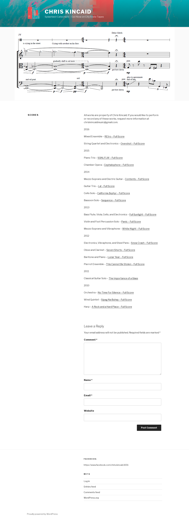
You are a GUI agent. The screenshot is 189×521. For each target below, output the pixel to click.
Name (88, 380)
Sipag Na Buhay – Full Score (116, 299)
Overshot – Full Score (133, 143)
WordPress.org (91, 497)
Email (88, 395)
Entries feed (90, 486)
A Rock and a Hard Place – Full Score (112, 306)
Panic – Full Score (131, 221)
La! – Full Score (106, 186)
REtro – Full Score (114, 136)
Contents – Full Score (137, 179)
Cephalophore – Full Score (119, 164)
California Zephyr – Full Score (113, 193)
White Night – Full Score (136, 228)
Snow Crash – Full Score (144, 243)
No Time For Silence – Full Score (116, 292)
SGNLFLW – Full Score (110, 157)
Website (89, 410)
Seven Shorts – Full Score (120, 250)
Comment (90, 339)
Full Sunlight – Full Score (142, 214)
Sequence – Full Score (113, 200)
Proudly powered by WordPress (42, 514)
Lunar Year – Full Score (120, 257)
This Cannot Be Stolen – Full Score (125, 264)
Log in (87, 481)
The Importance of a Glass (123, 278)
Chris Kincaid (68, 11)
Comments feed (92, 492)
